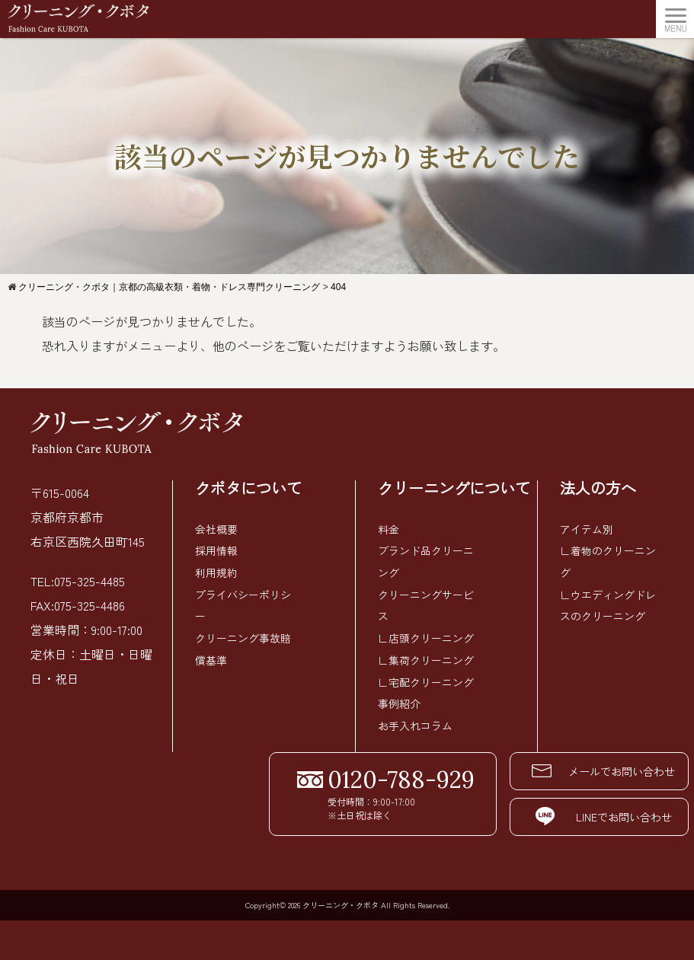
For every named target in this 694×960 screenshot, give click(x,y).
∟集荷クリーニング (426, 657)
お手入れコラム (415, 721)
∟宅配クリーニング (426, 678)
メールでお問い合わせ (572, 765)
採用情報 (216, 550)
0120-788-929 (368, 774)
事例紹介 (399, 699)
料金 (388, 529)
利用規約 (216, 571)
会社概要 (216, 529)
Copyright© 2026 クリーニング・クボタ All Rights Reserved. (347, 898)
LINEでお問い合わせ (572, 811)
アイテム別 (586, 529)
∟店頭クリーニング (426, 635)
